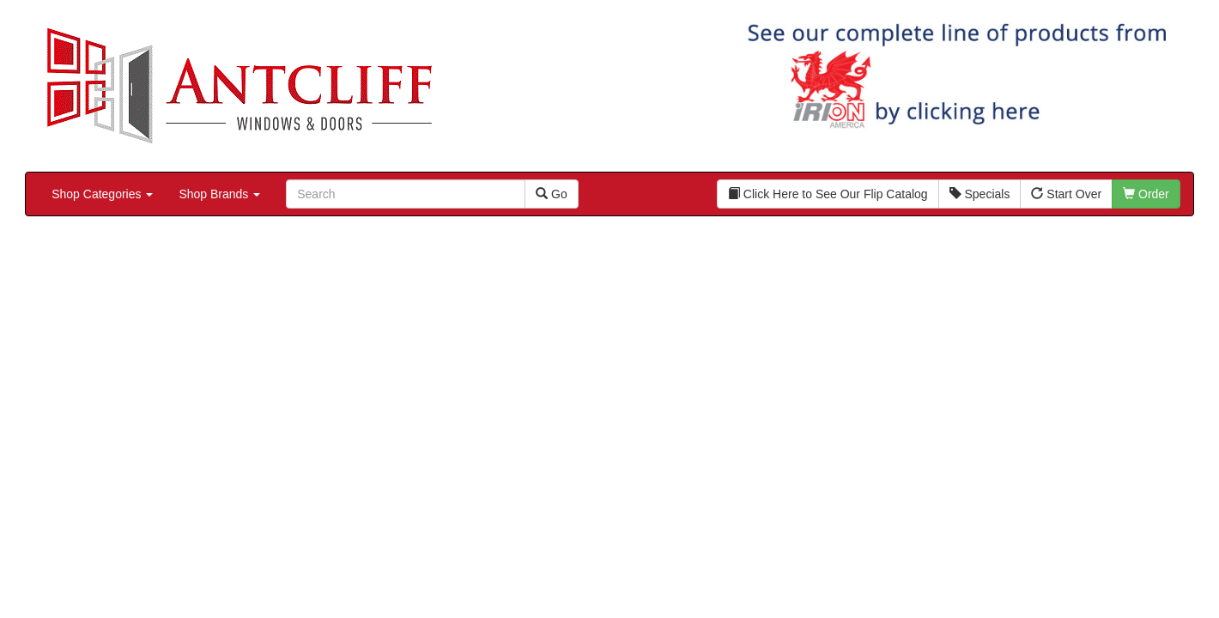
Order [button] (1146, 194)
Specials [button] (979, 194)
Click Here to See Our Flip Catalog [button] (828, 194)
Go (551, 194)
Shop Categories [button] (102, 194)
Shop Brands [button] (219, 194)
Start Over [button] (1066, 194)
